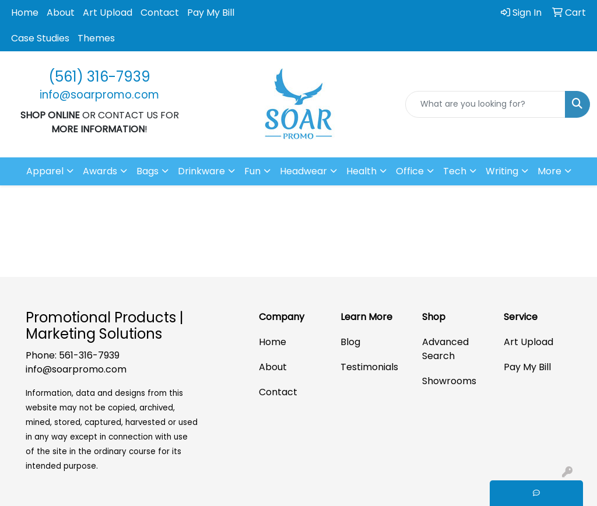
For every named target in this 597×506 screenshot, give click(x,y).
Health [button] (361, 171)
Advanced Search (445, 349)
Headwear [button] (303, 171)
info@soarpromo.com (76, 369)
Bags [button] (147, 171)
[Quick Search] (485, 104)
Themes (96, 38)
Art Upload (107, 12)
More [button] (549, 171)
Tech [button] (454, 171)
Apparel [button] (45, 171)
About (61, 12)
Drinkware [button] (201, 171)
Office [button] (410, 171)
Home (24, 12)
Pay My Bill (210, 12)
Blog (350, 342)
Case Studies (40, 38)
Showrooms (449, 381)
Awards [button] (100, 171)
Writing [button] (502, 171)
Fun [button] (252, 171)
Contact (160, 12)
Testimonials (369, 367)
